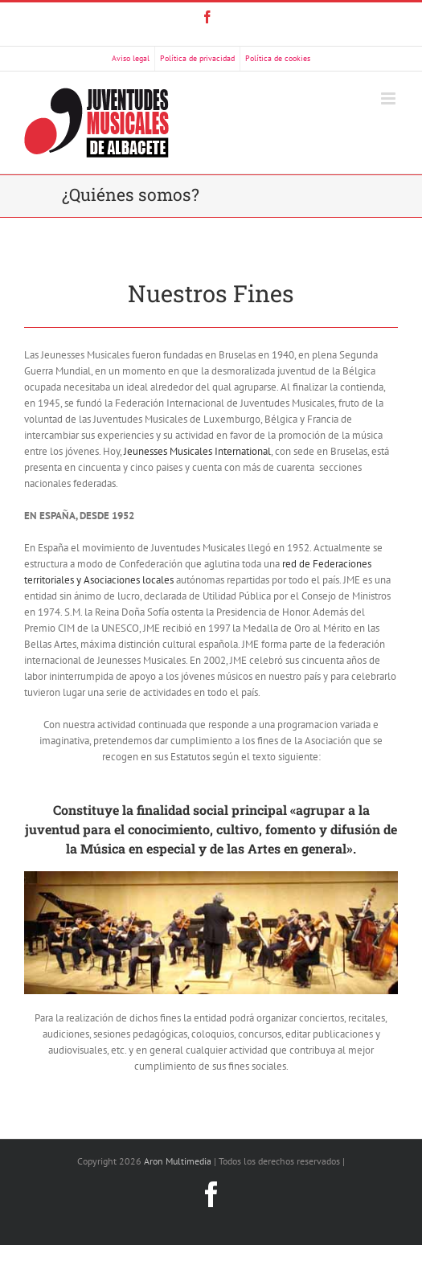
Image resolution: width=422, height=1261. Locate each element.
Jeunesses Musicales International (197, 451)
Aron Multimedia (177, 1161)
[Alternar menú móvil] (389, 98)
